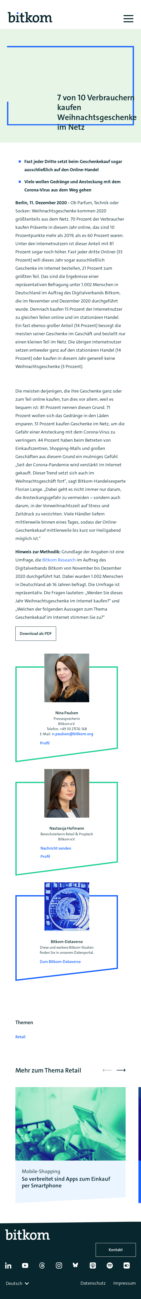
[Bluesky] (79, 1267)
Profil (44, 743)
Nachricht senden (56, 848)
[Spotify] (112, 1267)
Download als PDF (36, 633)
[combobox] (18, 1283)
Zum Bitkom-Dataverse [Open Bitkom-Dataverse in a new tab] (60, 961)
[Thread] (45, 1267)
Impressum (124, 1283)
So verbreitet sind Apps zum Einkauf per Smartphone (66, 1182)
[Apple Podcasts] (96, 1267)
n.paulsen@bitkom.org (72, 734)
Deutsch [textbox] (14, 1283)
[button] (121, 1070)
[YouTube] (28, 1267)
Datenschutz (93, 1283)
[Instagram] (62, 1267)
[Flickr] (129, 1267)
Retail (20, 1037)
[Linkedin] (11, 1267)
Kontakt (116, 1249)
